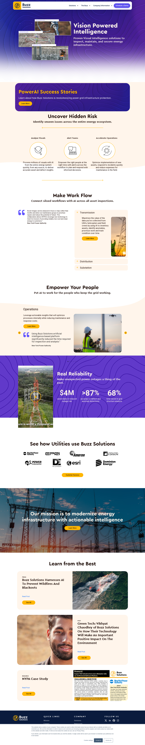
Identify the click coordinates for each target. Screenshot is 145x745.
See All (28, 602)
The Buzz (84, 6)
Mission (46, 720)
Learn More (90, 238)
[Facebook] (114, 720)
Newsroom (78, 724)
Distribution (86, 261)
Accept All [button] (98, 740)
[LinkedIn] (110, 720)
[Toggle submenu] (78, 5)
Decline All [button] (108, 740)
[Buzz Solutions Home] (20, 718)
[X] (106, 720)
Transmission (87, 212)
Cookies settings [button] (88, 740)
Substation (86, 267)
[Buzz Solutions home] (22, 6)
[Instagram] (118, 720)
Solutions (72, 6)
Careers (46, 724)
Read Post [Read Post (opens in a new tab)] (26, 596)
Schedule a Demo (122, 6)
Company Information (101, 6)
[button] (101, 212)
